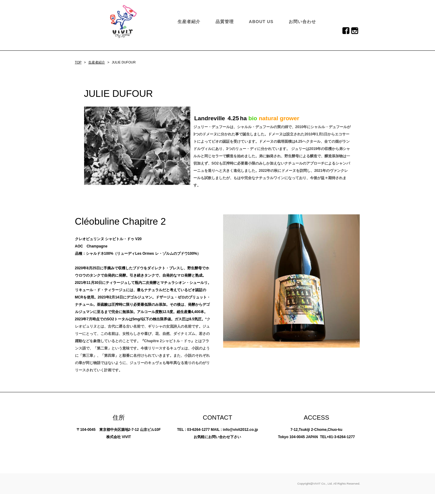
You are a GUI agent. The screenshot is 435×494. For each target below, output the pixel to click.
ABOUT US (261, 21)
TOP (78, 62)
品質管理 (225, 21)
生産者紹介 (189, 21)
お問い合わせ (302, 21)
